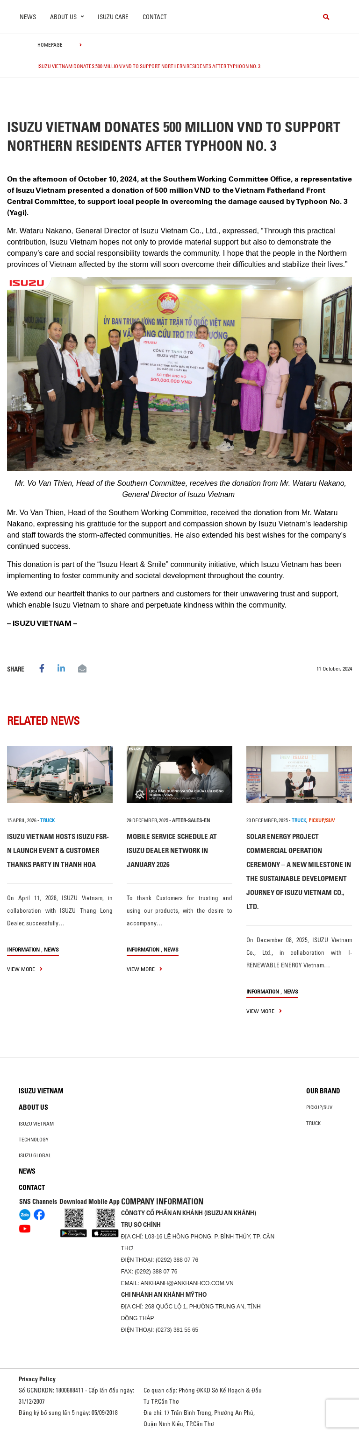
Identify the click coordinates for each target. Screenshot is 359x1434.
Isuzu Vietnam (41, 1091)
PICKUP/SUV (322, 820)
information (23, 949)
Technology (34, 1139)
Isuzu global (35, 1155)
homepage (50, 45)
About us (33, 1107)
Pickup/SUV (319, 1107)
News (28, 17)
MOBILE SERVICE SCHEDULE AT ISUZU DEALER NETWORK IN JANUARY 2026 (172, 850)
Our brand (323, 1091)
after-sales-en (191, 820)
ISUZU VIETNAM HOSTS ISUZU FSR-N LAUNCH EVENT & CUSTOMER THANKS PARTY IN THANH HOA (58, 850)
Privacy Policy (37, 1379)
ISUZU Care (113, 17)
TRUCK (47, 820)
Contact (155, 17)
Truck (313, 1123)
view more (25, 968)
